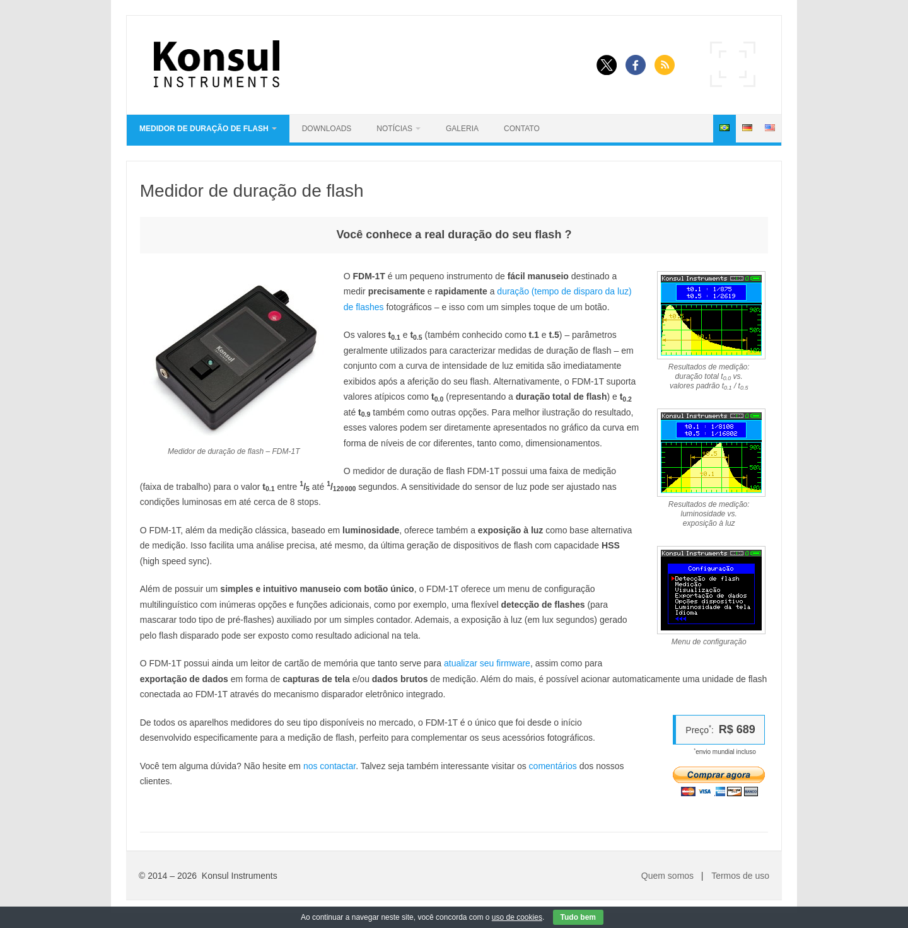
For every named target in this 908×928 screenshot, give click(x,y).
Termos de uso (740, 876)
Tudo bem (578, 917)
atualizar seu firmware (487, 663)
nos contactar (329, 766)
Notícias (394, 128)
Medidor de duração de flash (204, 128)
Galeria (462, 128)
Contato (522, 128)
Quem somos (667, 876)
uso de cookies (517, 917)
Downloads (327, 128)
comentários (553, 766)
